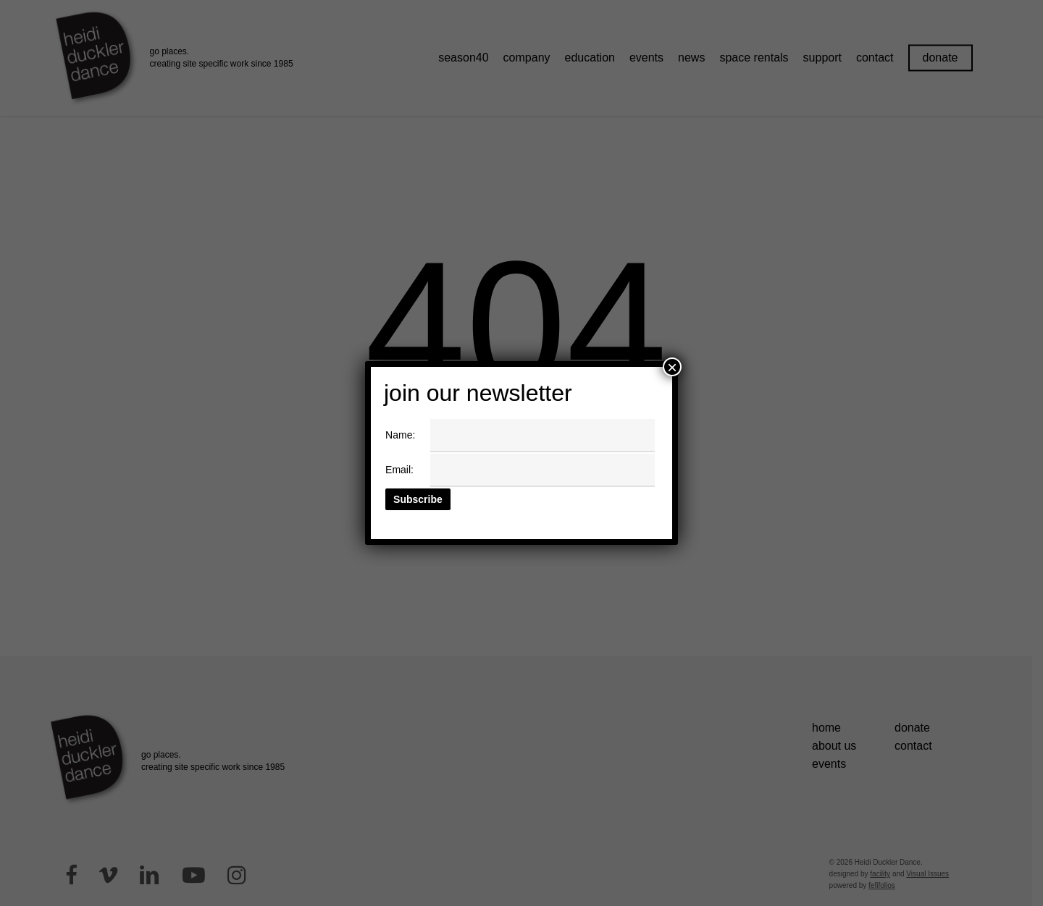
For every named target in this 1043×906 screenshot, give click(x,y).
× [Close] (672, 366)
